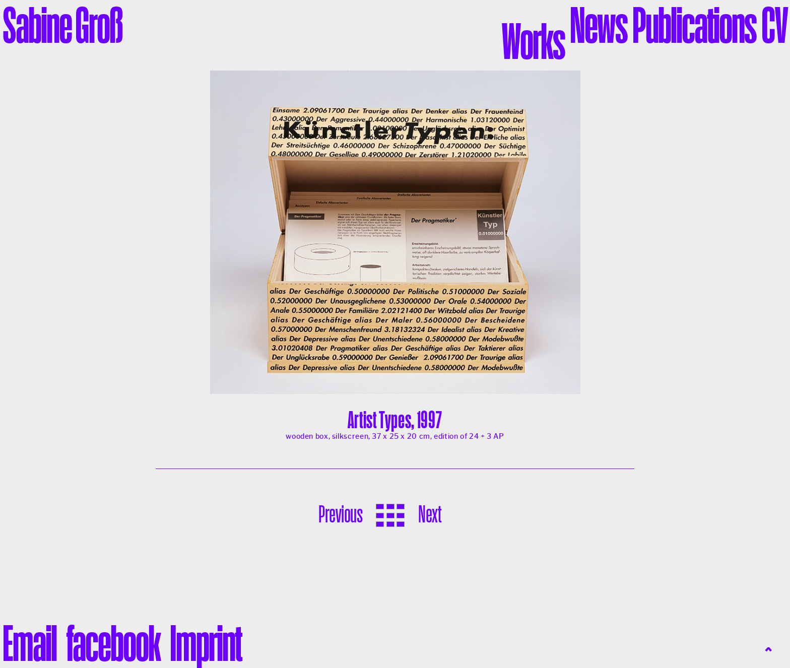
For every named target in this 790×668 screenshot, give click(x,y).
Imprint (205, 643)
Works (533, 41)
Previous (340, 514)
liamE (29, 643)
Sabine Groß (62, 24)
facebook (113, 643)
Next (429, 514)
